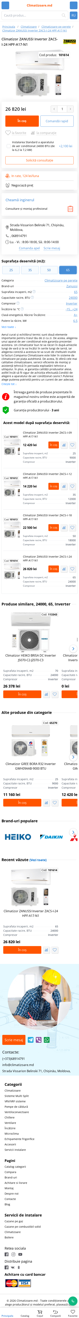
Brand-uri (11, 1177)
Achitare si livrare (16, 1183)
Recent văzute (24, 859)
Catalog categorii (15, 1166)
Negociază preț (19, 185)
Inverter (71, 303)
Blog (7, 1204)
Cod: (11, 436)
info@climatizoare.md (18, 1065)
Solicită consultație (39, 160)
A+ (75, 315)
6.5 (75, 321)
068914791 (19, 236)
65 (75, 292)
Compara (10, 1172)
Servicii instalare (15, 1150)
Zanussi (71, 286)
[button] (73, 649)
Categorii (13, 1084)
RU (74, 15)
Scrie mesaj (52, 248)
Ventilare (10, 1123)
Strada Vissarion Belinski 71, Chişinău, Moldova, (34, 227)
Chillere (10, 1117)
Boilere (9, 1237)
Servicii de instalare (23, 1215)
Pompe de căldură (16, 1106)
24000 (73, 298)
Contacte (10, 1199)
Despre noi (12, 1193)
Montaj (9, 1188)
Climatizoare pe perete (61, 280)
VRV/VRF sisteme (15, 1101)
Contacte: (10, 1052)
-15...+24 (71, 309)
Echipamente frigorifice (19, 1139)
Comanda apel (29, 248)
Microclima (12, 1133)
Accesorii (10, 1144)
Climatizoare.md (39, 5)
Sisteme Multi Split (17, 1096)
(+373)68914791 (13, 1059)
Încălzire (10, 1128)
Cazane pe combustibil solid (23, 1226)
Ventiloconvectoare (17, 1112)
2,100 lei (65, 146)
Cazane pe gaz (14, 1221)
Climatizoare (13, 1090)
